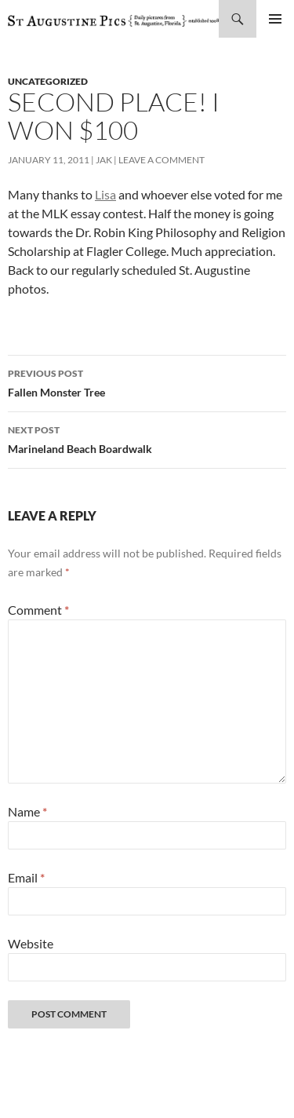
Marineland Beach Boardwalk (147, 438)
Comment (38, 609)
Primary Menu (275, 19)
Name (27, 811)
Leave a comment (161, 160)
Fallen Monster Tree (147, 381)
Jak (104, 160)
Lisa (105, 194)
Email (26, 877)
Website (30, 943)
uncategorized (48, 81)
